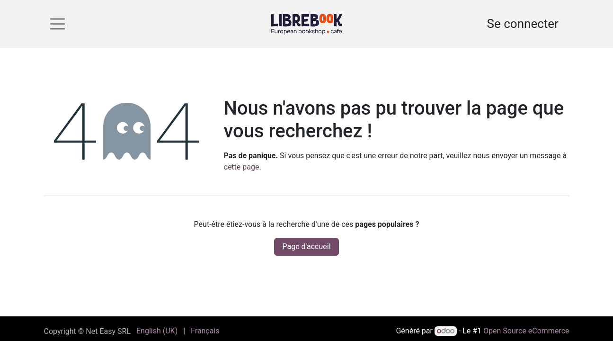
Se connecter (523, 24)
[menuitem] (157, 331)
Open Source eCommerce (526, 330)
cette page (241, 166)
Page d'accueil (306, 246)
